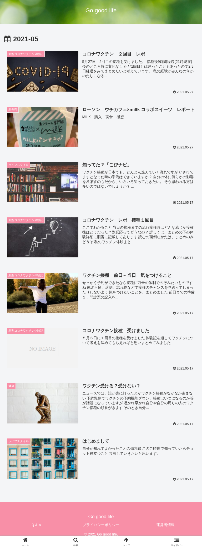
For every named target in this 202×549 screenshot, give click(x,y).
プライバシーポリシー (101, 525)
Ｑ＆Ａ (36, 525)
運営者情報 (165, 525)
